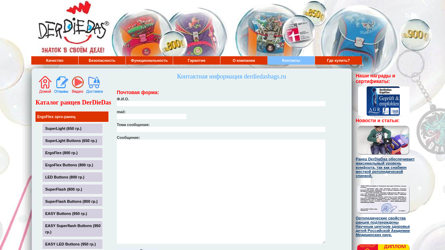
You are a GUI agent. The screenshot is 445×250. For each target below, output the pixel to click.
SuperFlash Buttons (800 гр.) (71, 201)
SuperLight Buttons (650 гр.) (71, 141)
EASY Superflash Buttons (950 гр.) (72, 229)
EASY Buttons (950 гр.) (66, 213)
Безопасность (102, 60)
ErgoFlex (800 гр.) (61, 153)
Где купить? (338, 60)
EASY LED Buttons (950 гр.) (70, 244)
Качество (55, 60)
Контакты (291, 60)
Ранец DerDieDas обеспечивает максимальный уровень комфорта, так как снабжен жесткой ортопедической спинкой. (385, 167)
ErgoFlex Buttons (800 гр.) (69, 165)
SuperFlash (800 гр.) (63, 189)
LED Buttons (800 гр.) (64, 177)
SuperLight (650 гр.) (63, 128)
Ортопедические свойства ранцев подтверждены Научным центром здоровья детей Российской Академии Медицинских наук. (383, 226)
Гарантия (196, 60)
